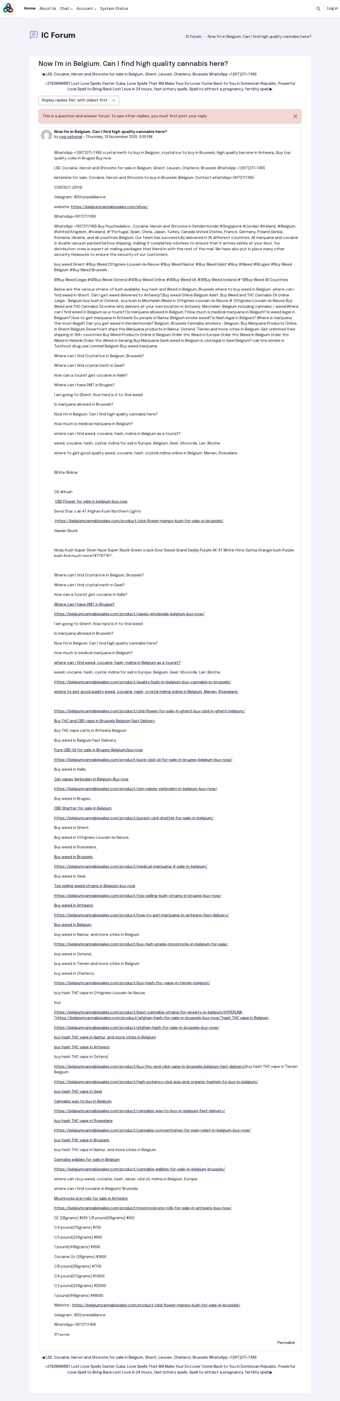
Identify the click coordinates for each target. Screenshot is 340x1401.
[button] (318, 8)
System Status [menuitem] (114, 9)
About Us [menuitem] (48, 9)
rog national (70, 137)
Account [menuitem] (85, 9)
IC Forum (193, 37)
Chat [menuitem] (64, 9)
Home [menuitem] (30, 9)
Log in (332, 9)
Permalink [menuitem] (286, 1343)
